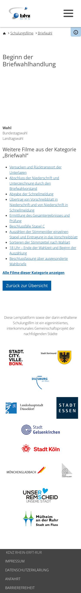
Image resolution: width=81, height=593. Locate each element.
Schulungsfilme (21, 33)
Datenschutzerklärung (27, 570)
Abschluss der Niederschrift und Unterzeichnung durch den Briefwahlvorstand (34, 183)
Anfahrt (12, 579)
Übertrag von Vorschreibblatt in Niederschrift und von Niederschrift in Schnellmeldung (39, 205)
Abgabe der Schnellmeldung (31, 194)
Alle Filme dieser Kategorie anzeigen (34, 272)
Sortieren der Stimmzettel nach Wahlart (40, 242)
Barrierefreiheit (20, 587)
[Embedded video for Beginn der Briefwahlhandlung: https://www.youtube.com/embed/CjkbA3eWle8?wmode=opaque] (40, 98)
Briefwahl (45, 33)
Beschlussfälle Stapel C (27, 226)
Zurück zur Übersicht (27, 285)
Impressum (15, 561)
